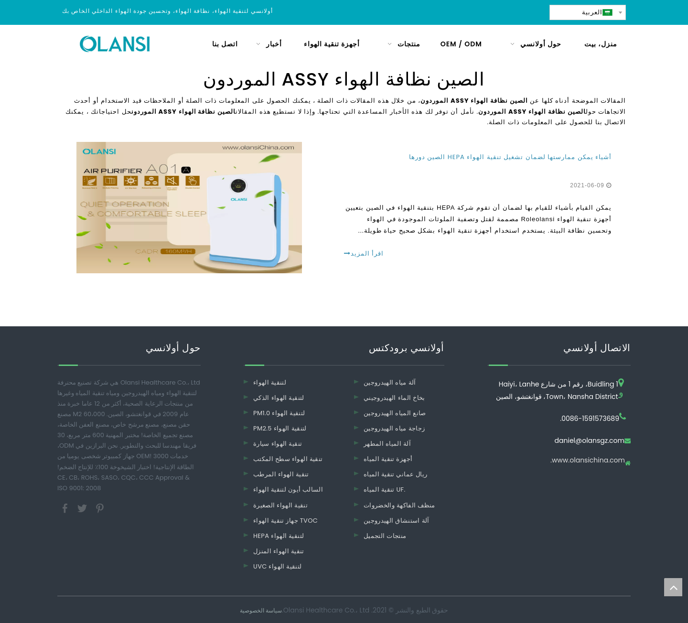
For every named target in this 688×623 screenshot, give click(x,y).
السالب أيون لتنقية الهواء (288, 489)
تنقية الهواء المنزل (278, 551)
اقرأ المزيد (364, 253)
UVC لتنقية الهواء (277, 566)
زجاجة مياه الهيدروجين (394, 428)
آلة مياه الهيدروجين (390, 382)
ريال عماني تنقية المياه (395, 474)
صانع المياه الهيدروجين (395, 413)
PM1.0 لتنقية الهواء (279, 413)
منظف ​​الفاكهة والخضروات (399, 505)
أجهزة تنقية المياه (388, 458)
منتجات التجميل (385, 535)
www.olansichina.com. (587, 461)
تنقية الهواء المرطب (281, 474)
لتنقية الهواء (269, 382)
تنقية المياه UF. (385, 489)
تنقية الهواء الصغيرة (280, 505)
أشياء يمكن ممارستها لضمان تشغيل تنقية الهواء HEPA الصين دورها (510, 156)
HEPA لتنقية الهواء (278, 535)
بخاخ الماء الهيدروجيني (394, 397)
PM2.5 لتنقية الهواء (280, 428)
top (673, 587)
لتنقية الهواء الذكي (278, 397)
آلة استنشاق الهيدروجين (397, 520)
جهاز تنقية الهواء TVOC (285, 520)
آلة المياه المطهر (387, 443)
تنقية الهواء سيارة (277, 443)
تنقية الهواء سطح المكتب (287, 458)
